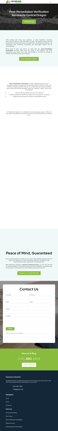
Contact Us (29, 22)
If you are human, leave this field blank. (14, 333)
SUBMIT (10, 328)
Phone (31, 302)
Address (8, 309)
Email (7, 302)
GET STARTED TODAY (29, 59)
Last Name (32, 294)
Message (8, 316)
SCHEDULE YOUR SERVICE (29, 273)
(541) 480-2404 (17, 386)
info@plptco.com (18, 389)
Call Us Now (29, 365)
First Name (9, 294)
